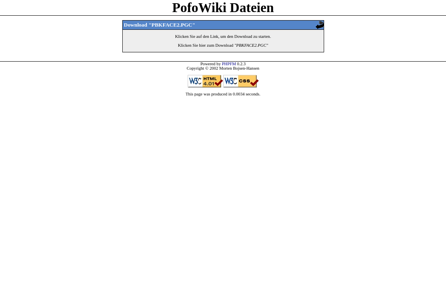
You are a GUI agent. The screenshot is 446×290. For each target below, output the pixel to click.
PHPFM (229, 64)
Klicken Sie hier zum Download (223, 45)
